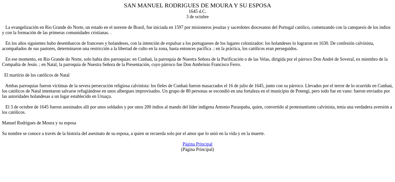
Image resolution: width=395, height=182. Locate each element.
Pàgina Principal (197, 144)
